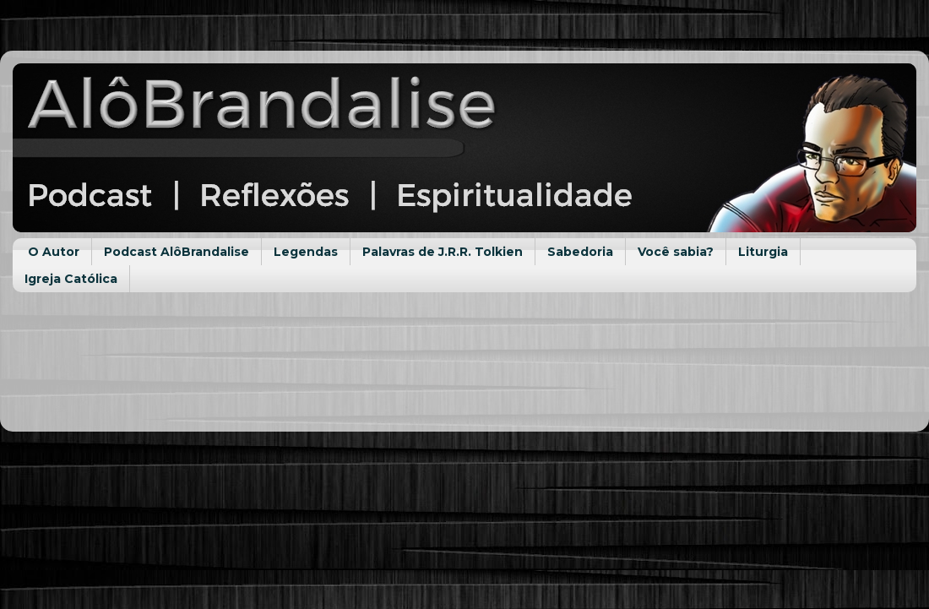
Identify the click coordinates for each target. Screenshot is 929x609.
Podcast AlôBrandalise (176, 251)
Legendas (306, 251)
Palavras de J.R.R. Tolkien (442, 251)
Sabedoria (580, 251)
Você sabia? (676, 251)
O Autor (53, 251)
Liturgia (763, 251)
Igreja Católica (70, 278)
